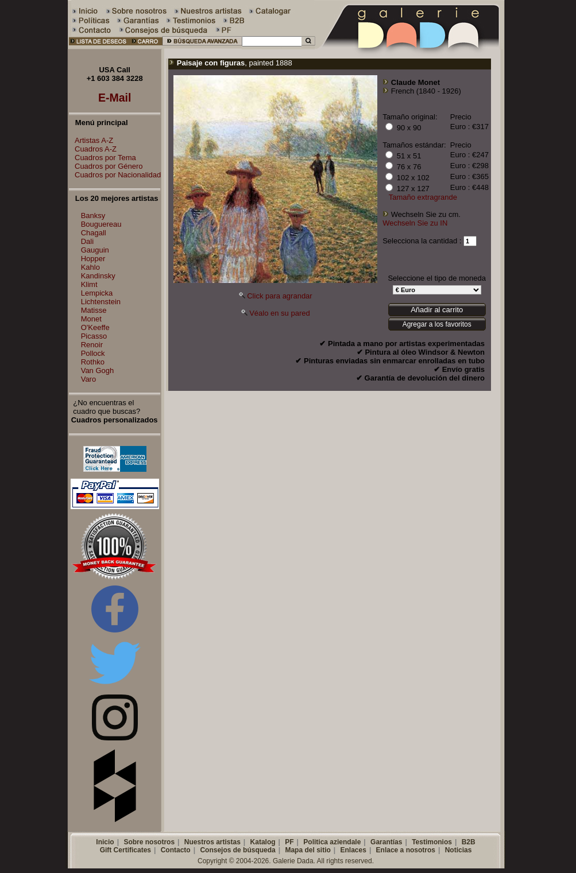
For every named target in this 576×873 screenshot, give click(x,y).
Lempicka (97, 293)
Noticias (458, 850)
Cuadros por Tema (102, 157)
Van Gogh (97, 370)
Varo (88, 379)
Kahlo (90, 267)
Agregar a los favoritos (437, 324)
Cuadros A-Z (93, 149)
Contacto (176, 850)
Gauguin (95, 250)
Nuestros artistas (212, 842)
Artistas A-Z (91, 140)
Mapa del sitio (307, 850)
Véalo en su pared (279, 313)
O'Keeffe (95, 327)
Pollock (93, 353)
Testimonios (432, 842)
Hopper (93, 258)
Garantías (386, 842)
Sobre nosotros (149, 842)
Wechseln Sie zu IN (414, 223)
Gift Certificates (125, 850)
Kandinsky (98, 275)
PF (289, 842)
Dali (87, 241)
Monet (91, 319)
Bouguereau (101, 224)
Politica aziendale (332, 842)
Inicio (105, 842)
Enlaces (353, 850)
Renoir (92, 344)
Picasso (94, 336)
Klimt (89, 284)
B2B (469, 842)
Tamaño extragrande (423, 197)
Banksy (93, 215)
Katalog (263, 842)
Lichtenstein (101, 301)
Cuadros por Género (106, 166)
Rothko (93, 362)
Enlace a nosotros (405, 850)
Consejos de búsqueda (237, 850)
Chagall (93, 232)
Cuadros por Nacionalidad (115, 174)
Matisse (94, 310)
